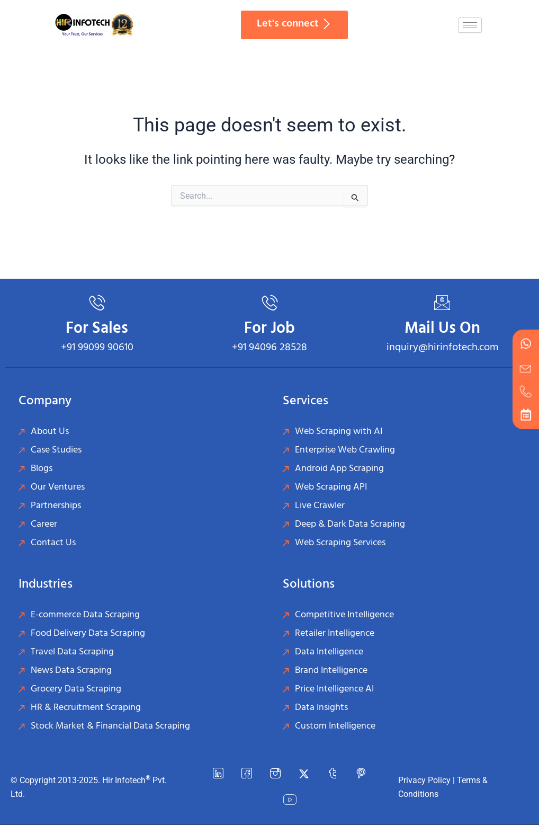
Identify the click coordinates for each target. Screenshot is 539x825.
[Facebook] (247, 774)
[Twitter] (304, 774)
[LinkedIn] (218, 774)
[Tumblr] (332, 774)
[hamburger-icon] (470, 25)
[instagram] (275, 774)
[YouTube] (290, 801)
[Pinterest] (361, 774)
